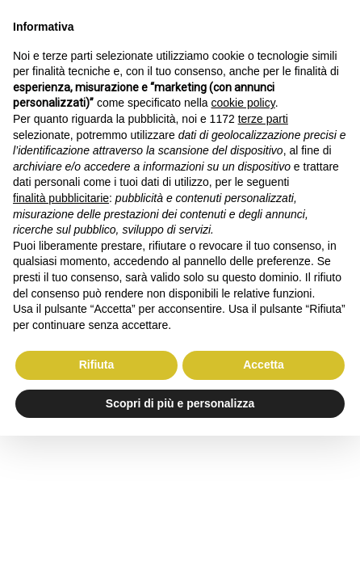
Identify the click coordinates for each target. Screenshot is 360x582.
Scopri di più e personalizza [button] (180, 403)
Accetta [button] (263, 364)
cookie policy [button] (243, 102)
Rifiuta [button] (97, 364)
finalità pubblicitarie (61, 198)
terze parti (263, 118)
